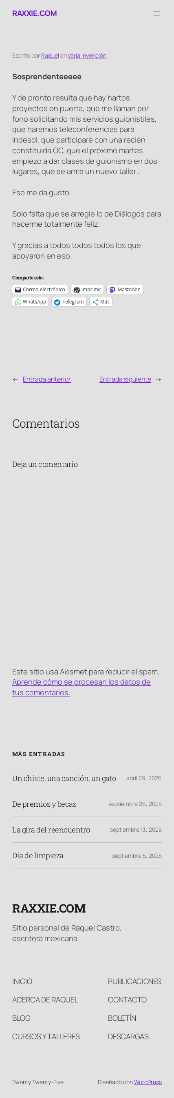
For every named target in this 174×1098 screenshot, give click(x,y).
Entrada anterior (47, 379)
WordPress (148, 1082)
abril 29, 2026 (144, 778)
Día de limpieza (38, 855)
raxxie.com (34, 13)
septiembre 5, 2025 (137, 855)
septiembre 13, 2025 (136, 829)
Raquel (50, 55)
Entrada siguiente (125, 379)
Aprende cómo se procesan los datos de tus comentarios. (81, 687)
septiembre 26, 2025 (135, 804)
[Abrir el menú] (157, 13)
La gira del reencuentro (51, 829)
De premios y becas (44, 803)
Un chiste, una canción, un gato (64, 778)
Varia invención (87, 55)
